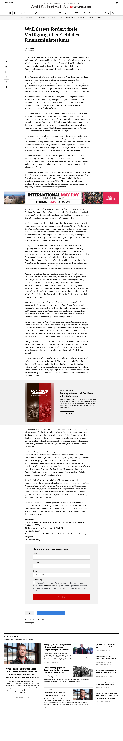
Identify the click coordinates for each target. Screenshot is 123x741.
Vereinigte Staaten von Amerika (13, 639)
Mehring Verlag (70, 17)
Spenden (99, 17)
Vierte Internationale (27, 17)
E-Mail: (35, 553)
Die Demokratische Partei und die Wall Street (46, 528)
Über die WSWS (82, 17)
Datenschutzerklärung (52, 586)
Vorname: (36, 562)
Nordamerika (29, 624)
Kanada (25, 639)
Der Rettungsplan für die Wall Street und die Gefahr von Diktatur (55, 522)
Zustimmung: (37, 580)
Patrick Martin (29, 48)
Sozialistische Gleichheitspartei (46, 17)
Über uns (111, 3)
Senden (61, 597)
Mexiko (31, 639)
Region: (35, 571)
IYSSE (60, 17)
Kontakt (105, 3)
